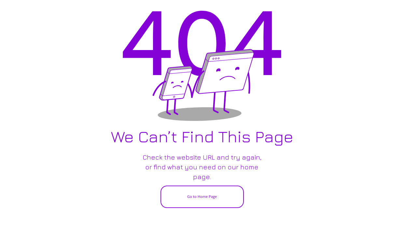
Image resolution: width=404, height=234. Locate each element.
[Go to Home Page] (202, 197)
